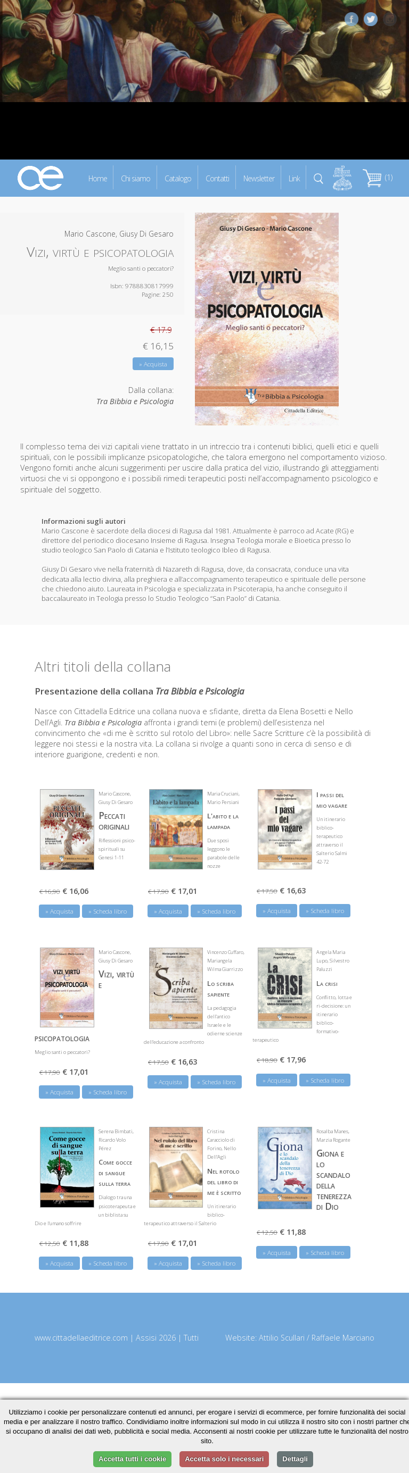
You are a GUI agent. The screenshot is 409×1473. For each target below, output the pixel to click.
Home (97, 178)
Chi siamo (135, 178)
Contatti (217, 178)
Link (294, 178)
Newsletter (258, 178)
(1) (377, 177)
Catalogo (178, 178)
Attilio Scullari (282, 1337)
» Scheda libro (107, 911)
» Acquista (153, 364)
